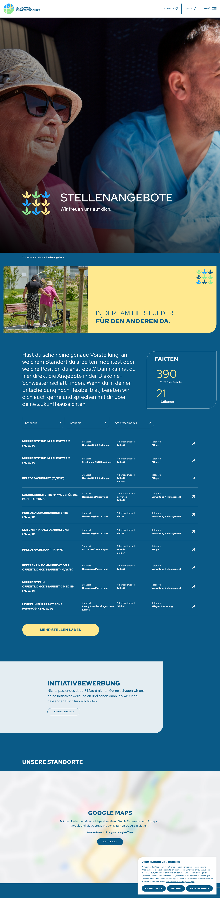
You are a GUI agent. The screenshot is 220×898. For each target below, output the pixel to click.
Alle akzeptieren (199, 888)
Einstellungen (153, 888)
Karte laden (110, 841)
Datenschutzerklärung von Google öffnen (110, 832)
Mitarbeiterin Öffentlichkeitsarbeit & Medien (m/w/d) (48, 586)
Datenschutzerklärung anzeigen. (180, 881)
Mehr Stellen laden (61, 629)
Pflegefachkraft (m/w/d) (43, 478)
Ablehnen (176, 888)
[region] (177, 875)
